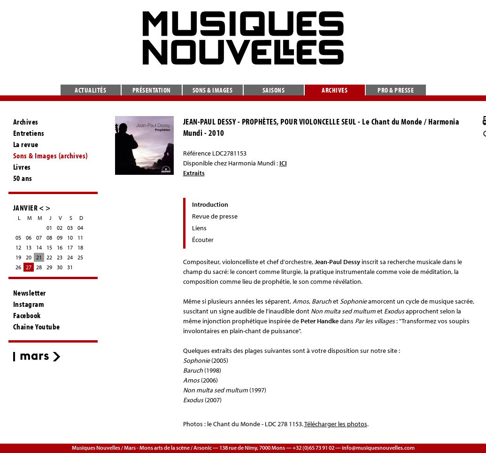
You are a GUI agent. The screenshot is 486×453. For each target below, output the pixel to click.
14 (39, 247)
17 (70, 247)
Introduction (210, 204)
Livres (22, 167)
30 (59, 267)
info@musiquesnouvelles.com (378, 447)
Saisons (273, 90)
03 (70, 227)
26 (18, 267)
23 (59, 257)
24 (70, 257)
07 (39, 237)
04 (80, 227)
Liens (199, 228)
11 (80, 237)
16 (59, 247)
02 (59, 227)
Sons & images (213, 90)
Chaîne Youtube (36, 326)
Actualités (90, 90)
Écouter (203, 239)
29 (49, 267)
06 (28, 237)
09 (59, 237)
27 (28, 267)
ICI (283, 163)
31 (70, 267)
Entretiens (29, 133)
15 (49, 247)
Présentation (151, 90)
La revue (26, 144)
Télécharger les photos (335, 424)
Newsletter (29, 293)
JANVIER (25, 207)
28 (39, 267)
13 (28, 247)
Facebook (27, 315)
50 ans (22, 178)
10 (70, 237)
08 (49, 237)
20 (28, 257)
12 (18, 247)
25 (80, 257)
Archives (334, 90)
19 (18, 257)
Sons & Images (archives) (50, 155)
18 (80, 247)
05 (18, 237)
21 (39, 257)
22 (49, 257)
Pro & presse (396, 90)
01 (49, 227)
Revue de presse (215, 216)
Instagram (29, 304)
